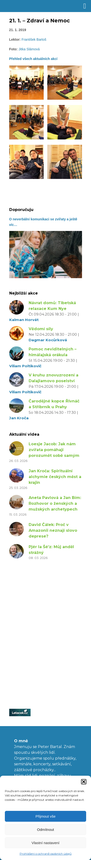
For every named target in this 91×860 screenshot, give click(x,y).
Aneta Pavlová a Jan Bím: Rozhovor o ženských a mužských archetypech (55, 503)
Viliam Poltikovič (25, 366)
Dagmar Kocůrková (48, 340)
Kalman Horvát (24, 319)
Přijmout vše (45, 816)
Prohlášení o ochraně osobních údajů (46, 853)
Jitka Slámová (29, 49)
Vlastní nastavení (45, 843)
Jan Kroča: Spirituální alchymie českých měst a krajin (55, 477)
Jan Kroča (19, 418)
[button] (83, 781)
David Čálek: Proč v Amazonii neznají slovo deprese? (53, 530)
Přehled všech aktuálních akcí (33, 59)
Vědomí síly (41, 329)
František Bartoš (34, 39)
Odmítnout (45, 829)
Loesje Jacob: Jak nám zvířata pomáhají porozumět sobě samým (54, 450)
